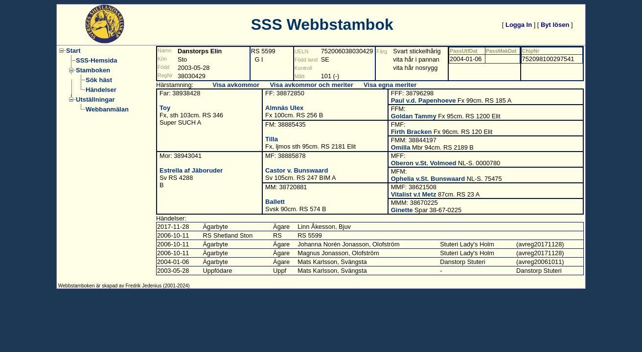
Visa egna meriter (390, 84)
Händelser (101, 89)
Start (73, 50)
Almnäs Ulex (284, 107)
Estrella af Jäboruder (191, 170)
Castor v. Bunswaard (296, 170)
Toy (165, 107)
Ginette (402, 210)
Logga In (518, 24)
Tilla (271, 139)
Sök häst (99, 80)
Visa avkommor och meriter (311, 84)
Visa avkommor (235, 84)
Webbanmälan (107, 109)
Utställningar (95, 99)
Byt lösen (555, 24)
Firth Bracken (411, 131)
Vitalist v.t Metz (413, 194)
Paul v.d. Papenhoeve (423, 100)
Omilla (401, 147)
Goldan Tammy (413, 116)
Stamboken (93, 70)
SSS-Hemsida (96, 60)
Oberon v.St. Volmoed (424, 163)
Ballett (275, 201)
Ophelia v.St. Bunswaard (428, 178)
